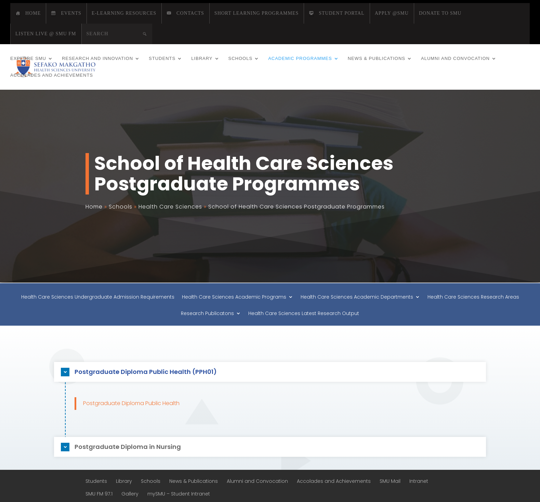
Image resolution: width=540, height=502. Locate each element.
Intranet (418, 481)
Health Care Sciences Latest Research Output (303, 314)
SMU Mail (390, 481)
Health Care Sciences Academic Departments (357, 297)
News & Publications (376, 58)
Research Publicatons (207, 314)
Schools (240, 58)
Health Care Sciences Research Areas (473, 297)
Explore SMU (28, 58)
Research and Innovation (97, 58)
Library (201, 58)
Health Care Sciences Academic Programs (234, 297)
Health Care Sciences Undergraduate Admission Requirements (97, 297)
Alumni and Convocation (455, 58)
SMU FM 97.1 (99, 493)
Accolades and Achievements (51, 75)
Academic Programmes (300, 58)
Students (162, 58)
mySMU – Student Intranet (178, 493)
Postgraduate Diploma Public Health (131, 403)
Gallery (130, 493)
